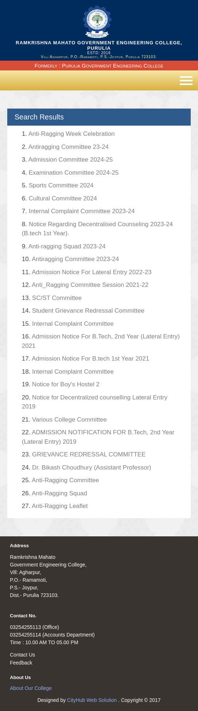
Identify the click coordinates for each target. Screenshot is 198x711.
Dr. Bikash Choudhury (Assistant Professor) (86, 467)
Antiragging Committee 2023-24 (70, 259)
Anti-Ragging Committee (60, 480)
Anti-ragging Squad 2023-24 (64, 246)
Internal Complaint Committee (68, 323)
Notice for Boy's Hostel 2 (61, 384)
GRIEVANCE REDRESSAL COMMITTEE (84, 454)
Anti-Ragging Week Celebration (68, 133)
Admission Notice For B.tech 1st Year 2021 (85, 358)
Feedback (21, 663)
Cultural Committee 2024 (59, 198)
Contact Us (22, 655)
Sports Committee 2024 (58, 185)
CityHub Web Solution (92, 700)
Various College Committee (64, 419)
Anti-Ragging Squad (54, 493)
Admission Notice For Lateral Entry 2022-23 (86, 272)
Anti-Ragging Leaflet (55, 506)
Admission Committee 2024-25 (67, 159)
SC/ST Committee (52, 297)
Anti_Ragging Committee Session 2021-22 (85, 284)
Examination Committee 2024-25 (70, 172)
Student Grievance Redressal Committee (83, 310)
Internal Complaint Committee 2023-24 (78, 211)
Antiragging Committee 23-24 (65, 146)
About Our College (31, 688)
